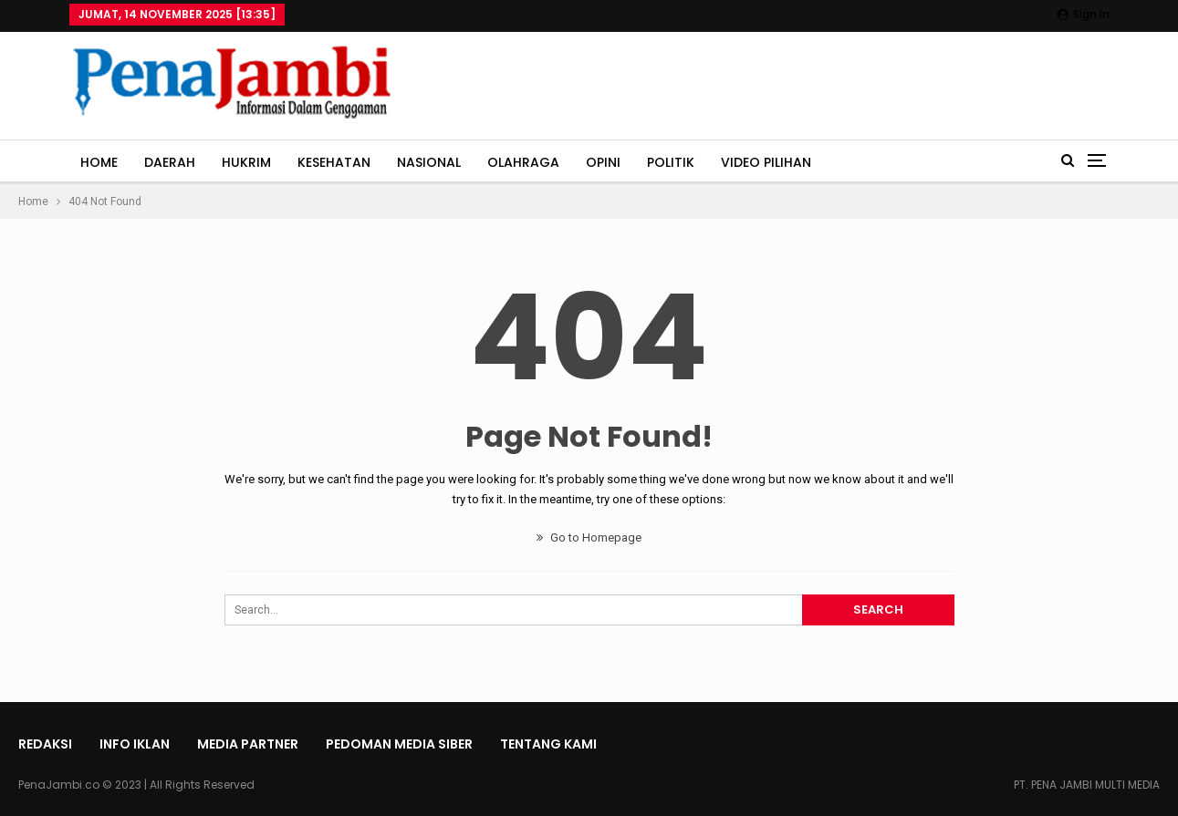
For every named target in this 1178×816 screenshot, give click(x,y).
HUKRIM (246, 162)
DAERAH (169, 162)
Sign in (1084, 14)
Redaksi (45, 744)
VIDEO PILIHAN (766, 162)
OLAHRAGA (523, 162)
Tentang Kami (548, 744)
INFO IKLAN (134, 744)
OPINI (603, 162)
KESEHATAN (333, 162)
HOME (99, 162)
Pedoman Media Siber (399, 744)
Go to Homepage (589, 537)
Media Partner (247, 744)
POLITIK (670, 162)
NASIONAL (429, 162)
